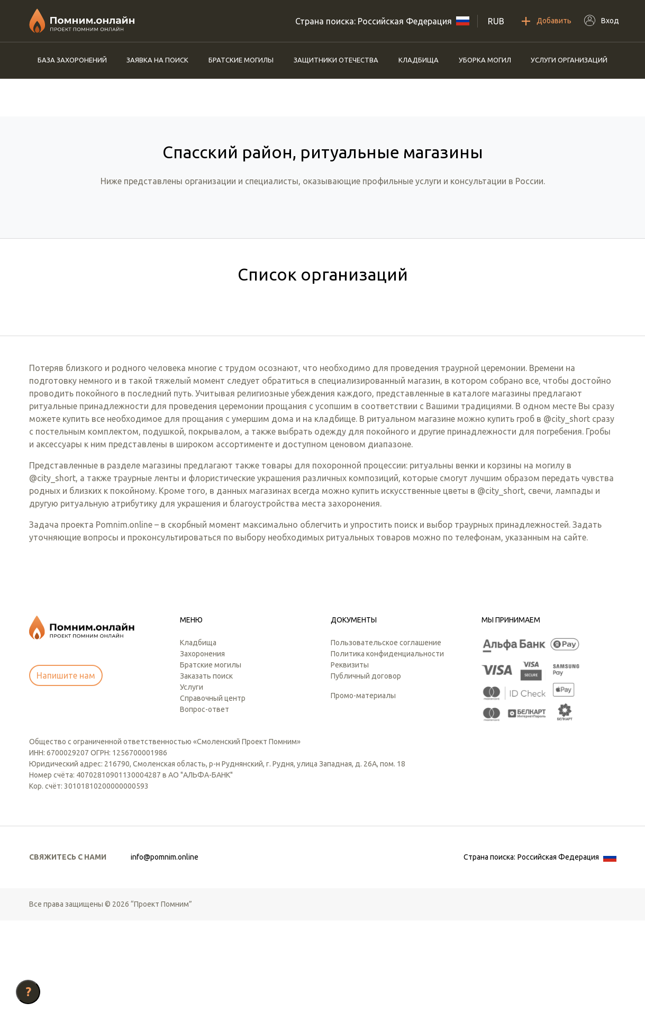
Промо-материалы (363, 795)
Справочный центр (213, 797)
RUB (496, 21)
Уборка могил (485, 60)
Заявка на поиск (157, 60)
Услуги (191, 786)
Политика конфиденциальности (387, 753)
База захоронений (72, 60)
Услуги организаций (569, 60)
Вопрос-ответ (204, 809)
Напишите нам (66, 775)
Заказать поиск (206, 775)
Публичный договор (366, 775)
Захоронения (202, 753)
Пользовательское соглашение (386, 742)
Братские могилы (241, 60)
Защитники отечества (336, 60)
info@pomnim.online (164, 956)
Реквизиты (350, 764)
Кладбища (418, 60)
